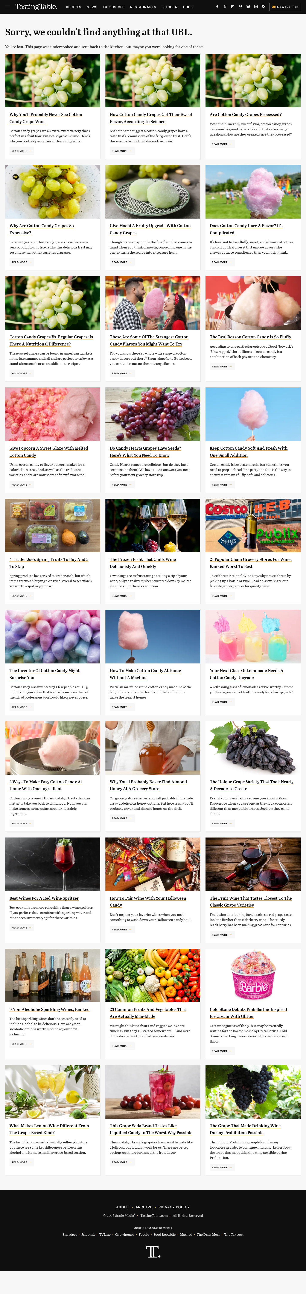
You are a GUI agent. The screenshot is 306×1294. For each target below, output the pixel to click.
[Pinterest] (240, 7)
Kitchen (169, 6)
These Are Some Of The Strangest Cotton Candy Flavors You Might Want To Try (148, 351)
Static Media (124, 1237)
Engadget (69, 1257)
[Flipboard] (233, 7)
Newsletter (285, 7)
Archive (143, 1229)
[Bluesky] (248, 7)
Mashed (186, 1257)
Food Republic (165, 1257)
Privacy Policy (174, 1229)
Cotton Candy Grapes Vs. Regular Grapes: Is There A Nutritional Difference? (47, 351)
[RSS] (264, 7)
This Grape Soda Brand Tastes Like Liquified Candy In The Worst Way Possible (149, 1153)
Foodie (144, 1257)
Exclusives (114, 6)
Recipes (73, 6)
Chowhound (124, 1257)
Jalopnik (88, 1257)
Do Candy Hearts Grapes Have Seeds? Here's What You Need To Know (146, 469)
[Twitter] (225, 7)
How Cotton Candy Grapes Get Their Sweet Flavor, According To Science (148, 121)
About (122, 1229)
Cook (188, 6)
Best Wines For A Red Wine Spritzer (50, 919)
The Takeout (234, 1257)
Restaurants (143, 6)
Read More (19, 151)
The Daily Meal (208, 1257)
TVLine (105, 1257)
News (92, 6)
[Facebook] (217, 7)
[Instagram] (256, 7)
